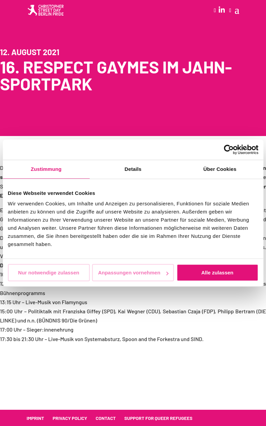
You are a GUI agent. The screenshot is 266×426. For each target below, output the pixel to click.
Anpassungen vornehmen (133, 272)
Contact (106, 418)
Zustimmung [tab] (46, 169)
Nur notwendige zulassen (48, 272)
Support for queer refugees (158, 418)
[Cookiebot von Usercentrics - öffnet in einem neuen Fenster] (228, 149)
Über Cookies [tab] (220, 169)
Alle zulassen (217, 272)
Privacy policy (70, 418)
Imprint (35, 418)
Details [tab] (133, 169)
